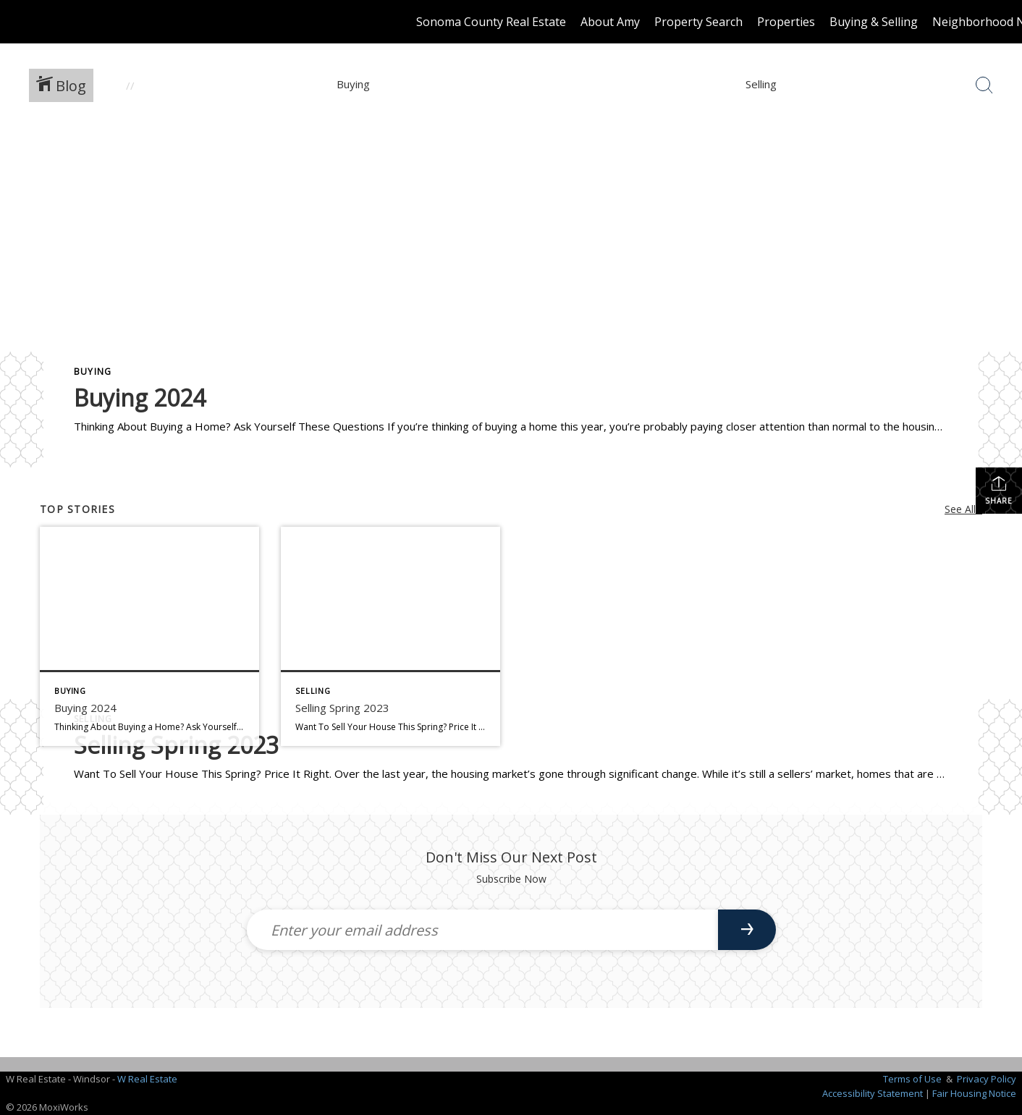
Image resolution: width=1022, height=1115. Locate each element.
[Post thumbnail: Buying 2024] (149, 636)
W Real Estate (147, 1078)
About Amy (610, 22)
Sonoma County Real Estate (491, 22)
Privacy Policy (986, 1078)
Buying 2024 (140, 397)
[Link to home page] (18, 21)
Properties (786, 22)
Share (999, 490)
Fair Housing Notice (974, 1093)
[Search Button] (984, 85)
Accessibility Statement (872, 1093)
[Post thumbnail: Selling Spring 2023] (390, 636)
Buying (92, 371)
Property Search (698, 22)
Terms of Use (912, 1078)
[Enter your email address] (482, 930)
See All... (963, 509)
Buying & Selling (873, 22)
